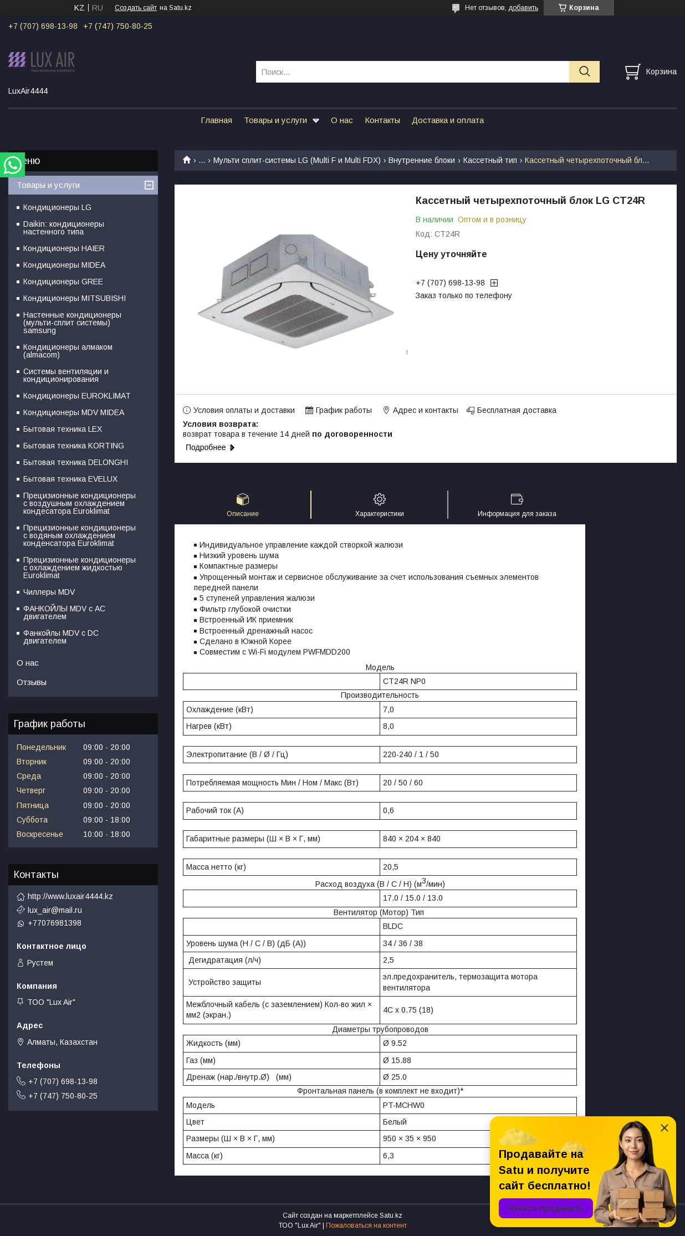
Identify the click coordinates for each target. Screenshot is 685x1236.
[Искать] (584, 72)
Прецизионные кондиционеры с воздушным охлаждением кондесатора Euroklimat (79, 503)
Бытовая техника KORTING (73, 445)
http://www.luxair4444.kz (70, 896)
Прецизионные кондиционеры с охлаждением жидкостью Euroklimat (79, 567)
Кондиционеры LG (57, 207)
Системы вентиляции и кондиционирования (66, 375)
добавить (523, 8)
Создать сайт (136, 8)
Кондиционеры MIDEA (64, 265)
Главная (216, 120)
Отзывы (32, 682)
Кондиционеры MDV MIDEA (73, 412)
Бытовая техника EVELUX (70, 478)
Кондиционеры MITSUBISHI (74, 298)
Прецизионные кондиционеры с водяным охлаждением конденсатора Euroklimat (79, 535)
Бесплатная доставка (516, 410)
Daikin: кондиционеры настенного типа (63, 227)
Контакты (382, 120)
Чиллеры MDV (49, 592)
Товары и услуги (275, 120)
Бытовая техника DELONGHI (75, 462)
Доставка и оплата (448, 120)
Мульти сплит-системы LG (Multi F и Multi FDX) (297, 160)
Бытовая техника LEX (62, 429)
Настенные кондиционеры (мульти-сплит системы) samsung (72, 322)
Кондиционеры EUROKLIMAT (77, 395)
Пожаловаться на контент (366, 1225)
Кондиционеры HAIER (64, 248)
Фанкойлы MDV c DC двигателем (61, 637)
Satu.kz (391, 1215)
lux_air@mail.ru (55, 910)
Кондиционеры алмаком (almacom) (68, 351)
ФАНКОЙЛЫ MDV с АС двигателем (64, 612)
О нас (342, 120)
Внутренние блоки (421, 160)
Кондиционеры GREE (63, 281)
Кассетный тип (490, 160)
